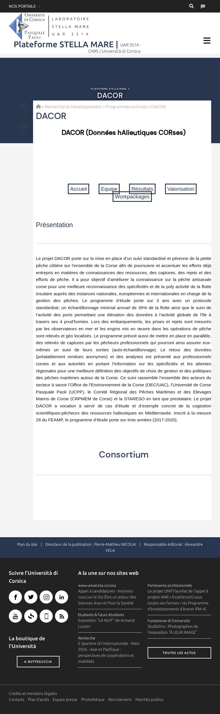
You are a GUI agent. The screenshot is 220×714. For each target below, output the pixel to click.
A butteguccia (38, 661)
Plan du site (27, 544)
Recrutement (120, 699)
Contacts (16, 699)
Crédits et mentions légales (33, 693)
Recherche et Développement (73, 106)
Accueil (78, 189)
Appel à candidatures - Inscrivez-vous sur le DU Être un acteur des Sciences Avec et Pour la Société (107, 597)
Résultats (142, 189)
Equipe (109, 189)
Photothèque (93, 699)
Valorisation (180, 189)
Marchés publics (149, 699)
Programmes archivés (126, 106)
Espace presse (65, 699)
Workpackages (132, 197)
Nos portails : (24, 6)
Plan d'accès (38, 699)
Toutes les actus (179, 652)
